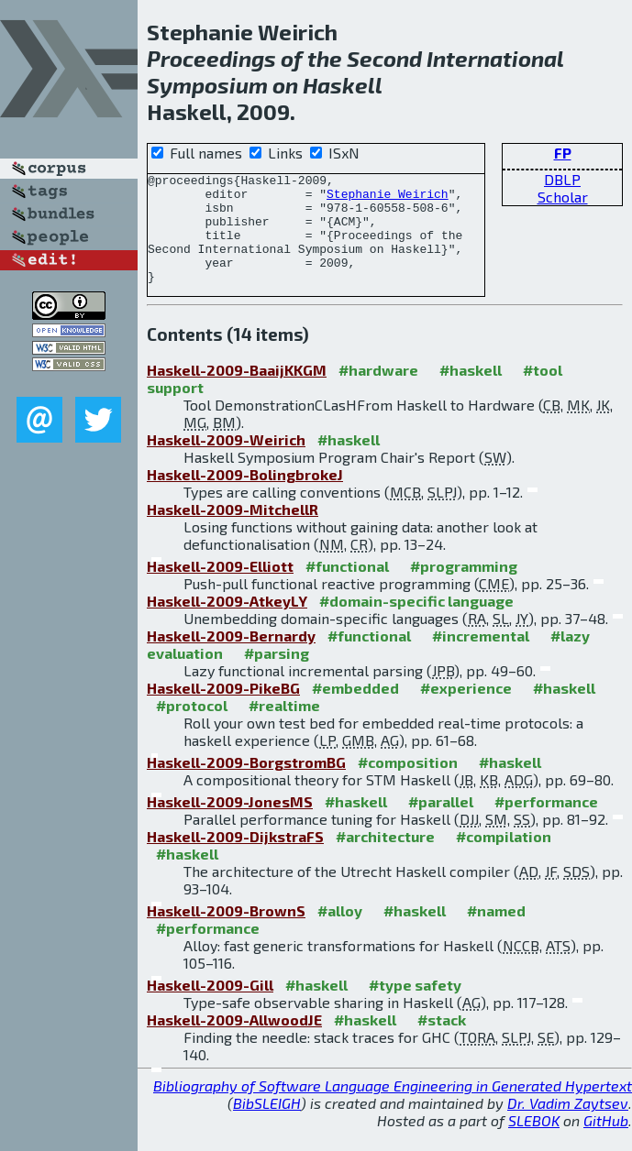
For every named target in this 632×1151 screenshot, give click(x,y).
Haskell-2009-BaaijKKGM (237, 391)
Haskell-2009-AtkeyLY (227, 622)
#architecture (385, 858)
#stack (441, 1041)
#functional (347, 588)
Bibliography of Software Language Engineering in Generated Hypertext (392, 1107)
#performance (546, 823)
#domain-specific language (416, 622)
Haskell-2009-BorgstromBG (246, 784)
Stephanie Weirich (388, 199)
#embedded (355, 709)
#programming (463, 588)
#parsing (276, 675)
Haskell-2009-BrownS (226, 932)
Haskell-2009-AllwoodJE (234, 1041)
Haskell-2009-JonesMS (230, 823)
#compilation (503, 858)
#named (496, 932)
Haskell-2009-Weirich (226, 461)
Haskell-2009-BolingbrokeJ (245, 496)
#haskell (470, 391)
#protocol (191, 727)
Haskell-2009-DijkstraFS (235, 858)
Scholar (563, 196)
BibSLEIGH (267, 1125)
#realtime (284, 727)
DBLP (562, 179)
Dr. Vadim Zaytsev (567, 1125)
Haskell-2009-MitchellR (232, 531)
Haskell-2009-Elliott (220, 588)
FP (562, 152)
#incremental (480, 657)
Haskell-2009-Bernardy (231, 657)
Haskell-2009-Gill (210, 1006)
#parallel (440, 823)
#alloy (339, 932)
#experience (466, 709)
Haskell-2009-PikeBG (223, 709)
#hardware (378, 391)
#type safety (415, 1006)
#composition (408, 784)
